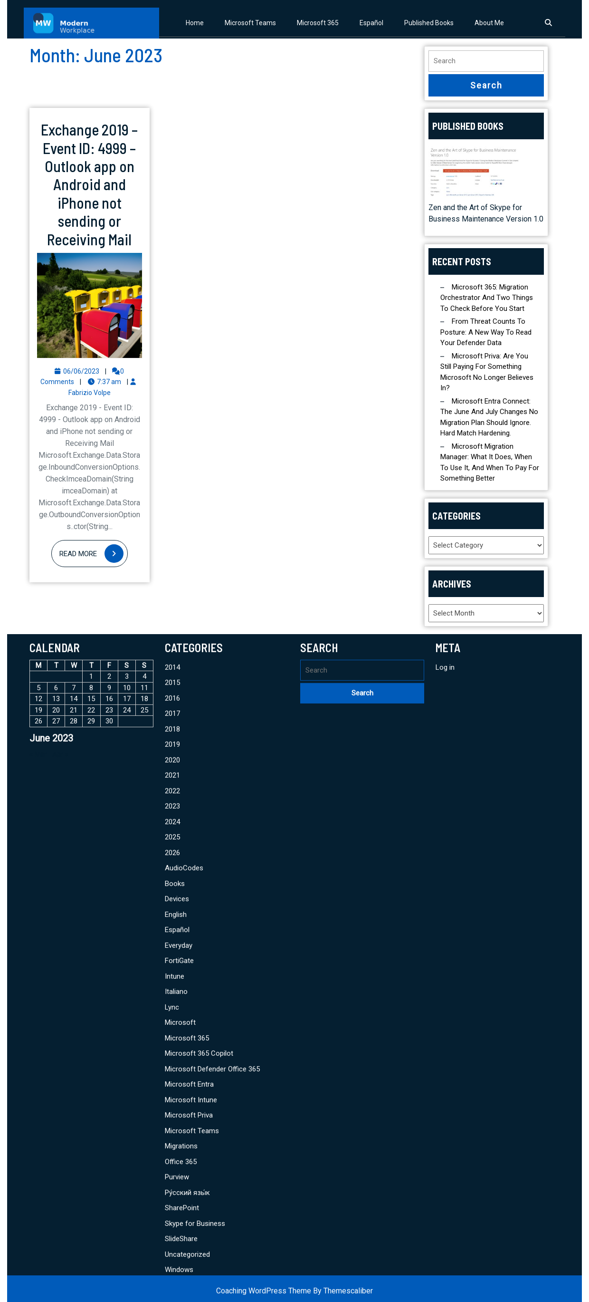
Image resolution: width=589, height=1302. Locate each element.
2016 (172, 1109)
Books (175, 1294)
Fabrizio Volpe (89, 392)
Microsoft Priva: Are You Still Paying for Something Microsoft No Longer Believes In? (486, 372)
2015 (172, 1094)
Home (195, 23)
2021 (172, 1186)
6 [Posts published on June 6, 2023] (56, 1098)
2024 (172, 1232)
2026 (172, 1263)
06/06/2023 (81, 371)
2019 (172, 1155)
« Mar (38, 1165)
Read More (93, 554)
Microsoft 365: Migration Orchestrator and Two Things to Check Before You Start (486, 298)
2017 (172, 1124)
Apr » (60, 1165)
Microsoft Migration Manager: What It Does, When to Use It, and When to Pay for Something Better (489, 462)
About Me (489, 23)
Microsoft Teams (250, 23)
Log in (445, 1078)
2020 (172, 1171)
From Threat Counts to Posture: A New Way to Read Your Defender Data (486, 332)
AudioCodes (184, 1279)
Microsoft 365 (318, 23)
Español (371, 23)
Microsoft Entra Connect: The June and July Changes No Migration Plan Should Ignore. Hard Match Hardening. (489, 417)
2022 (172, 1201)
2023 (172, 1217)
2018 (172, 1140)
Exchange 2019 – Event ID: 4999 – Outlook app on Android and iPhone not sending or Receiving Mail (89, 184)
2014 (172, 1078)
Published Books (429, 23)
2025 (172, 1248)
